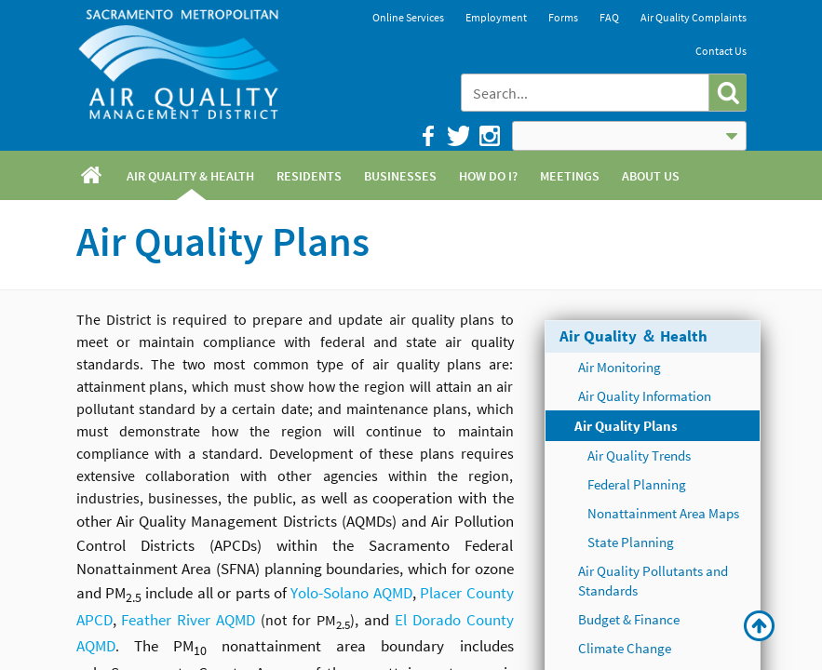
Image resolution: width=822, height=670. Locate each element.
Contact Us (721, 51)
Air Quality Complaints (693, 17)
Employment (496, 17)
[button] (727, 92)
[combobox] (586, 92)
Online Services (408, 17)
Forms (563, 17)
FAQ (609, 17)
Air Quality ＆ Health (633, 336)
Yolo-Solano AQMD (350, 593)
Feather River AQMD (188, 620)
